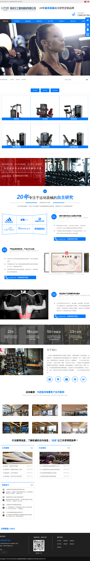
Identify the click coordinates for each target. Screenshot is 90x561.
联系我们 (84, 21)
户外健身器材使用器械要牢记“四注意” (50, 466)
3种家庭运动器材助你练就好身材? (15, 489)
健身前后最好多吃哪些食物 (48, 476)
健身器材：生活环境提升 (11, 473)
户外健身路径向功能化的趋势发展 (50, 469)
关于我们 (17, 21)
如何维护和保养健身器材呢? (14, 504)
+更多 (31, 448)
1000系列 (23, 79)
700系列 (12, 79)
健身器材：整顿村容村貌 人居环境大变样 (14, 469)
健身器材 (28, 21)
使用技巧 (62, 21)
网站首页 (5, 21)
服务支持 (73, 21)
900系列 (18, 79)
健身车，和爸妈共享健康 (11, 466)
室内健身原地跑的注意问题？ (49, 473)
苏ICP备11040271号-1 (39, 559)
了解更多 (4, 552)
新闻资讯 (39, 21)
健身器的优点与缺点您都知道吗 (14, 497)
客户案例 (50, 21)
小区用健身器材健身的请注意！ (14, 512)
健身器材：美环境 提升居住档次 (13, 476)
